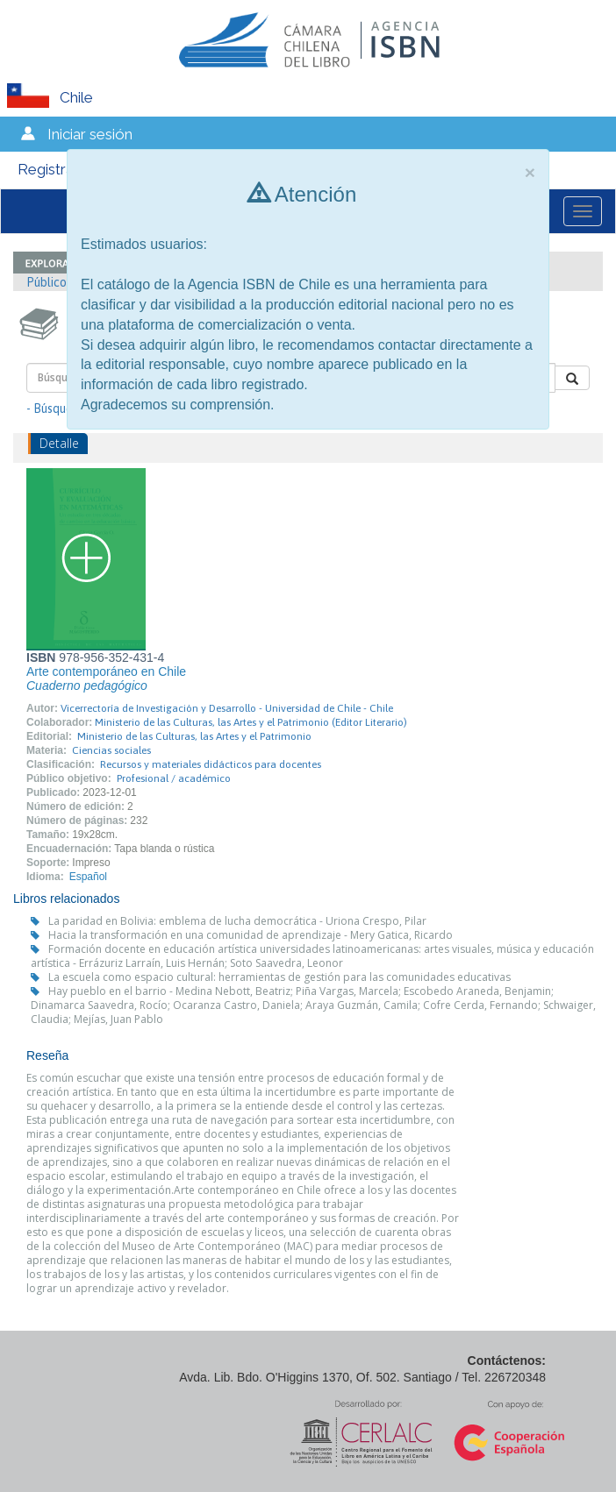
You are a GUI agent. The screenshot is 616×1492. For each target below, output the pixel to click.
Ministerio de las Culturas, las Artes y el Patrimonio (194, 736)
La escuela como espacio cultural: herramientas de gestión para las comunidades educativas (279, 977)
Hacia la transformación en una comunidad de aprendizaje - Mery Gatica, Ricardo (250, 934)
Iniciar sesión (90, 134)
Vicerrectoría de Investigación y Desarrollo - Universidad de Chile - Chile (227, 708)
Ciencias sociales (111, 750)
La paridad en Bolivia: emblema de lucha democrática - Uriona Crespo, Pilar (237, 920)
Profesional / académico (174, 778)
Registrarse (56, 169)
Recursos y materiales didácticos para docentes (210, 764)
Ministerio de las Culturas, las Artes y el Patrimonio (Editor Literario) (251, 722)
